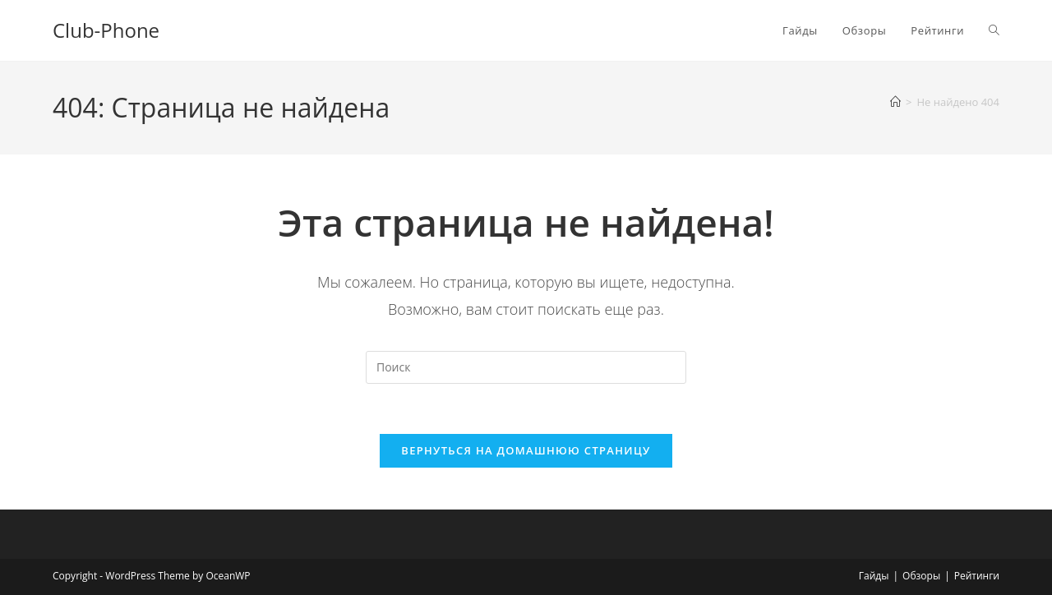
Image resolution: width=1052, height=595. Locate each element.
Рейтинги (976, 576)
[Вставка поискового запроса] (526, 367)
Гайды (874, 576)
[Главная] (895, 102)
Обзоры (921, 576)
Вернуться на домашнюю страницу (525, 450)
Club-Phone (106, 30)
